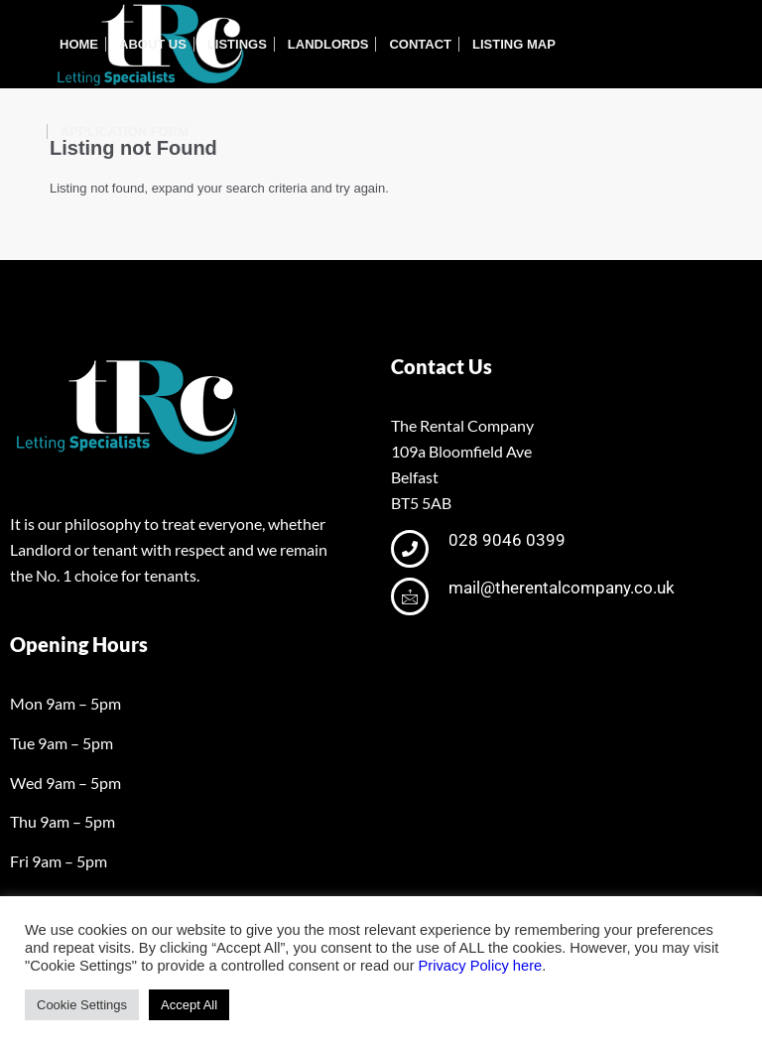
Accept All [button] (189, 1004)
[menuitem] (79, 44)
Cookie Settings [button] (82, 1004)
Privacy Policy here (481, 966)
